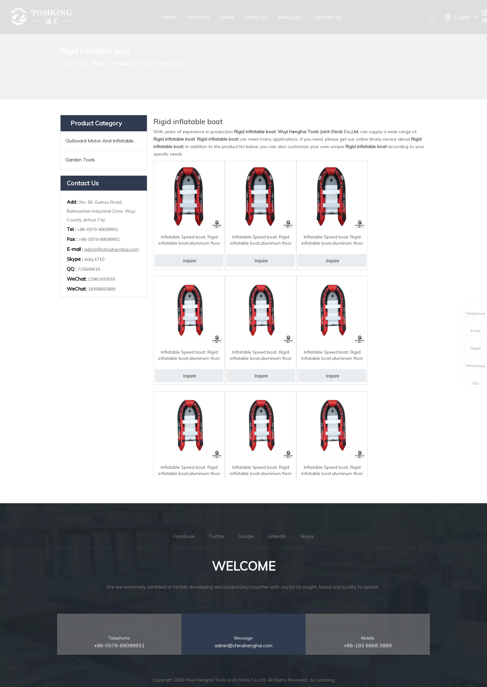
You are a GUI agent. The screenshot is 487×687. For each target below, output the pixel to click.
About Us (256, 17)
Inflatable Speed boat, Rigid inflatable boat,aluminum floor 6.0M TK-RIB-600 (189, 240)
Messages (290, 17)
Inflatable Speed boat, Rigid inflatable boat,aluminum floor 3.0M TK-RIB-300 (261, 470)
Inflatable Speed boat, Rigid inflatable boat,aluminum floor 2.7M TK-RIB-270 (332, 470)
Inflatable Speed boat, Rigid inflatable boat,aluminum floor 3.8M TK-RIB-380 (332, 355)
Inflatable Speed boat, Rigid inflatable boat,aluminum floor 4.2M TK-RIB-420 (332, 240)
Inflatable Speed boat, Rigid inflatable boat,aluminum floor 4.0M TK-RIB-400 (189, 355)
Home (168, 17)
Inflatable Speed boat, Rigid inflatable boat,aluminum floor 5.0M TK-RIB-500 (261, 240)
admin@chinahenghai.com (111, 249)
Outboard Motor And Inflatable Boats (106, 141)
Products (198, 17)
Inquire (190, 260)
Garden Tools (80, 159)
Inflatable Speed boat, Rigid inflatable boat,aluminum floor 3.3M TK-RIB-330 (189, 470)
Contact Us (328, 17)
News (227, 17)
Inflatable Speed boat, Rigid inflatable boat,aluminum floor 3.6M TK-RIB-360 (261, 355)
